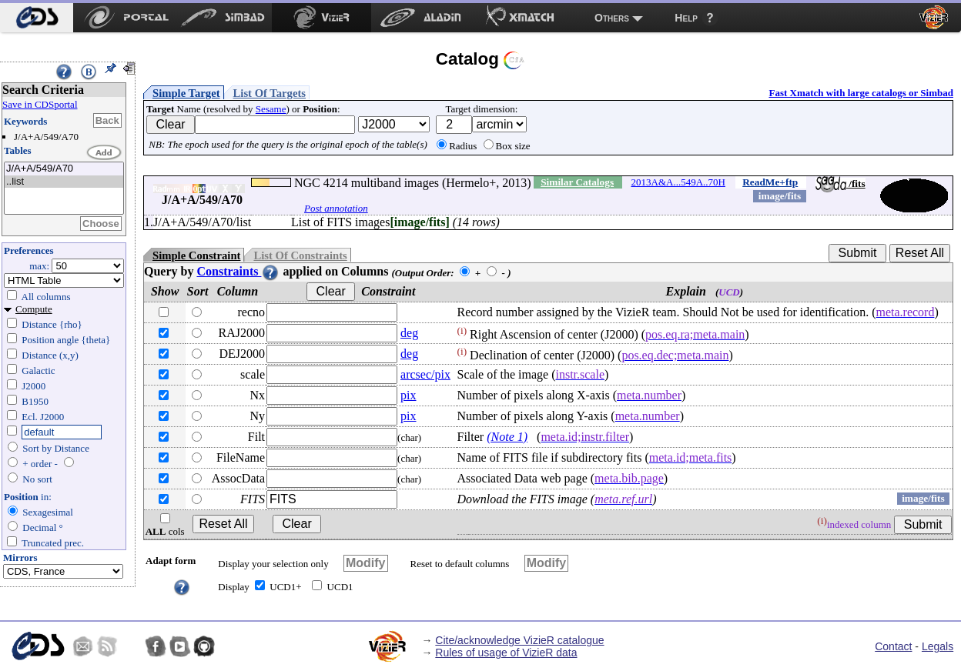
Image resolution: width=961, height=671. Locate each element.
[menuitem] (36, 17)
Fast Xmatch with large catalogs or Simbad (860, 92)
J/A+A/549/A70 (64, 168)
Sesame (271, 109)
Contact (893, 646)
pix (408, 395)
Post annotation (336, 208)
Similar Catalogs (577, 182)
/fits (840, 183)
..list (64, 182)
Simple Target (186, 93)
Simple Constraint (196, 255)
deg (409, 332)
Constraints (238, 271)
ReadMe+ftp (770, 182)
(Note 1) (507, 436)
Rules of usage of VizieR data (506, 652)
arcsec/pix (425, 374)
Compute (33, 309)
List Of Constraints (300, 255)
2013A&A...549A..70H (678, 182)
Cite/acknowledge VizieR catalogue (519, 640)
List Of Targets (269, 93)
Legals (937, 646)
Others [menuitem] (611, 18)
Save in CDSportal (40, 104)
